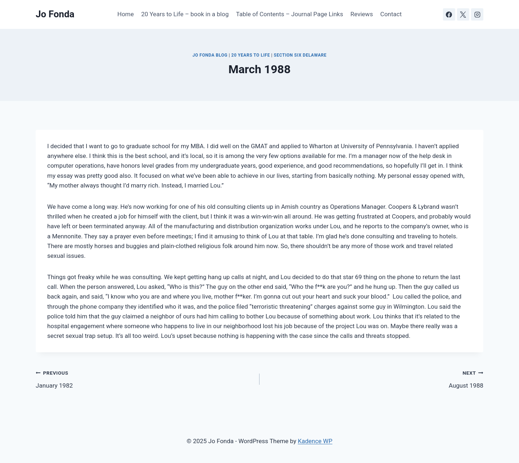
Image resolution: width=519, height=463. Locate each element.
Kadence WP (315, 441)
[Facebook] (449, 14)
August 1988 (374, 378)
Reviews (361, 14)
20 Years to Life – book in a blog (185, 14)
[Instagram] (477, 14)
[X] (463, 14)
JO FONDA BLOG (209, 55)
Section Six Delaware (300, 55)
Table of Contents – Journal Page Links (289, 14)
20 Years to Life (250, 55)
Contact (391, 14)
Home (125, 14)
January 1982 (144, 378)
